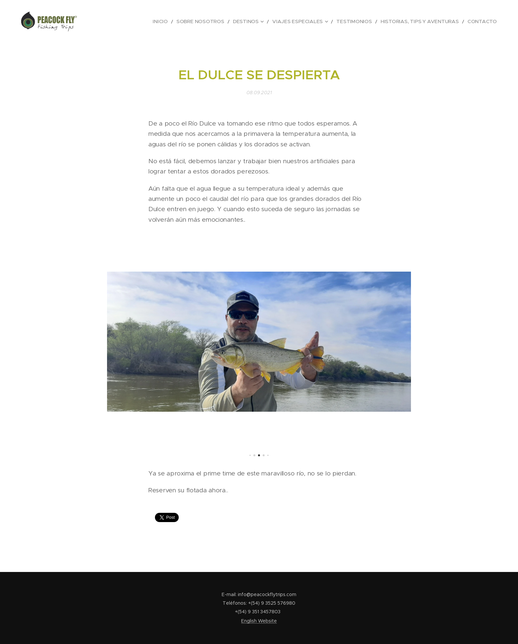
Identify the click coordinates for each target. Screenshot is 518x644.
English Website (259, 621)
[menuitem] (202, 21)
